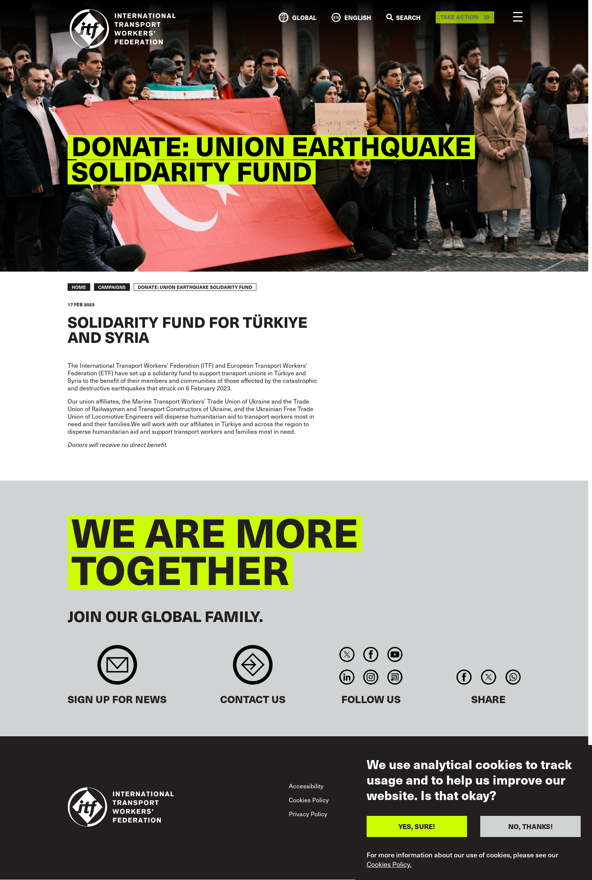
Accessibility (306, 785)
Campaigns (112, 287)
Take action (459, 17)
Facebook (371, 654)
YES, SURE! (416, 826)
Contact (253, 668)
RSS (395, 677)
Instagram (371, 677)
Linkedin (347, 677)
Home (79, 287)
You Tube (395, 654)
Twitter (347, 654)
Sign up (117, 668)
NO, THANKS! (530, 826)
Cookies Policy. (389, 864)
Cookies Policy (309, 799)
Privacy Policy (308, 813)
